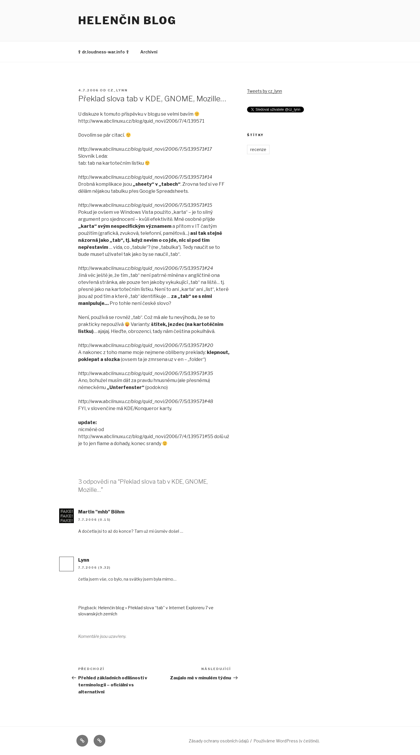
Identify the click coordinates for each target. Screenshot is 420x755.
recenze (258, 149)
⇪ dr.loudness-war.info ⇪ (103, 51)
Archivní (149, 51)
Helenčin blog (127, 20)
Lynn (83, 560)
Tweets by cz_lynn (264, 90)
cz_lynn (118, 90)
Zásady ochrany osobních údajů (219, 740)
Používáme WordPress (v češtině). (286, 740)
